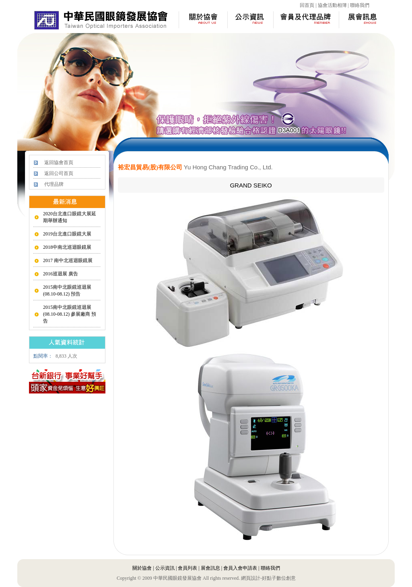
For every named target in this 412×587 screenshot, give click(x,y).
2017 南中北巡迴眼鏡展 (68, 260)
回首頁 (307, 5)
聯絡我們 (359, 5)
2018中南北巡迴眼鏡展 (67, 247)
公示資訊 (165, 568)
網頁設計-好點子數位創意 (268, 578)
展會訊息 (210, 568)
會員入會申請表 (240, 568)
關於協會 (142, 568)
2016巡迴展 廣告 (60, 274)
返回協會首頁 (58, 162)
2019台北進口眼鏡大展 (67, 234)
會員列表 (187, 568)
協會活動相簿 (332, 5)
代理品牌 (54, 184)
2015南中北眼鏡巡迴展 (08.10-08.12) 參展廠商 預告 (69, 314)
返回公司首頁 (58, 173)
